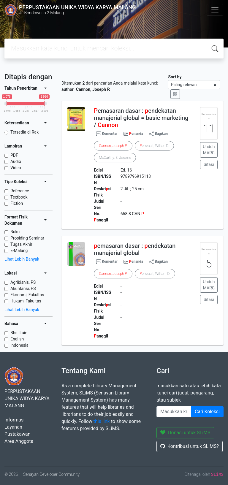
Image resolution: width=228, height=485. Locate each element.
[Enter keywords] (173, 411)
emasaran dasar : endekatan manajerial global (134, 249)
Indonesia (19, 345)
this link (102, 421)
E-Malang (19, 250)
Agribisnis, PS (23, 282)
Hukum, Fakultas (25, 301)
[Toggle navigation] (215, 10)
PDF (14, 155)
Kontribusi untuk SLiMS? (189, 446)
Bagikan (158, 133)
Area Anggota (18, 441)
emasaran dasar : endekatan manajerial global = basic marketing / (141, 118)
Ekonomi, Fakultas (27, 294)
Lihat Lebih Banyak (21, 259)
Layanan (13, 427)
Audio (15, 161)
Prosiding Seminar (27, 238)
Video (15, 167)
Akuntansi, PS (23, 288)
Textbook (19, 197)
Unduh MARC (209, 149)
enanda (136, 133)
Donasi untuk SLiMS (185, 432)
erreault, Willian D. (154, 146)
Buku (15, 231)
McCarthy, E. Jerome (115, 158)
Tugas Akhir (21, 244)
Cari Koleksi (207, 411)
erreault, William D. (155, 274)
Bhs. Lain (18, 332)
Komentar (107, 133)
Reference (19, 190)
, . (113, 146)
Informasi (14, 420)
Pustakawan (17, 434)
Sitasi (209, 164)
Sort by (174, 77)
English (17, 339)
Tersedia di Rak (24, 132)
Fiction (16, 203)
